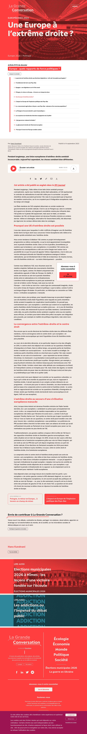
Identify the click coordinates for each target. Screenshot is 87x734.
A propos (20, 674)
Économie (61, 654)
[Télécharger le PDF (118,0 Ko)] (56, 178)
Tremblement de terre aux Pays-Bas (25, 82)
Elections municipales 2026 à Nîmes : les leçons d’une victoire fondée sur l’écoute (32, 580)
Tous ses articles (13, 552)
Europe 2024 (14, 55)
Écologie (61, 648)
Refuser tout (71, 719)
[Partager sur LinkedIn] (35, 178)
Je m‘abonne (68, 275)
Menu (75, 6)
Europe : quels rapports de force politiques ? (34, 68)
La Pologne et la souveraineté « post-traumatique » (29, 111)
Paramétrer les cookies (71, 722)
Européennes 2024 (18, 18)
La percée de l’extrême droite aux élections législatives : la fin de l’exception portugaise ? (40, 78)
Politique (27, 55)
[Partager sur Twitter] (41, 178)
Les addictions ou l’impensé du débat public (30, 621)
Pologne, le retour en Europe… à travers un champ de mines (32, 92)
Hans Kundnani (16, 143)
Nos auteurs (29, 674)
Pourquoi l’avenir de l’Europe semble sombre (28, 129)
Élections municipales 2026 (61, 677)
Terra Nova (28, 658)
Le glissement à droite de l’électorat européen (28, 125)
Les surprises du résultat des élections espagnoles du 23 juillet (32, 115)
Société (61, 669)
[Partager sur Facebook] (30, 178)
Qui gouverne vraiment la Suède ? (25, 120)
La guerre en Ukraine (61, 681)
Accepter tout (71, 715)
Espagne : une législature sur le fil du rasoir (27, 87)
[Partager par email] (51, 178)
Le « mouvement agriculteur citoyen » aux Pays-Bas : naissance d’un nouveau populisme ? (40, 106)
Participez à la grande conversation (17, 529)
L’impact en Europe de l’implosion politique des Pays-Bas (31, 101)
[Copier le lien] (46, 178)
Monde (61, 659)
